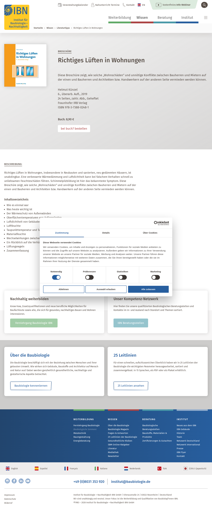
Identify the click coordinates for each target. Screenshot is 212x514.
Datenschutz (10, 503)
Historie (180, 433)
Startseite (38, 28)
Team (179, 437)
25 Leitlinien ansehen (131, 385)
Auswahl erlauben (106, 289)
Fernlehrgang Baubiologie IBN (34, 323)
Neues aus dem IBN (186, 425)
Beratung (165, 17)
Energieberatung (81, 441)
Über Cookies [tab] (150, 232)
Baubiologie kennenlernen (31, 385)
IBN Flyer (181, 453)
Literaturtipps (63, 28)
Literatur (112, 449)
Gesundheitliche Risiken (119, 441)
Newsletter (113, 457)
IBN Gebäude (183, 429)
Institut (187, 17)
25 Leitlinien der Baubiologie (121, 437)
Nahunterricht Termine (107, 5)
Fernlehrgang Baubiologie (85, 425)
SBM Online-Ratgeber (118, 445)
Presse (180, 449)
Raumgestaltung (81, 437)
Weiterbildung (119, 17)
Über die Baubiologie (118, 425)
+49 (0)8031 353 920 (88, 486)
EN (143, 5)
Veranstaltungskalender (75, 5)
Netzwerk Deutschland (187, 441)
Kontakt (130, 5)
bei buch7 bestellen (74, 128)
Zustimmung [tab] (62, 232)
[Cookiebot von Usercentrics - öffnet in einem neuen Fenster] (156, 223)
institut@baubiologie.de (130, 486)
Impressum (9, 499)
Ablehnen (64, 289)
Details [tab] (106, 232)
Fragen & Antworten (117, 433)
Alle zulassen (148, 289)
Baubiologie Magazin (117, 429)
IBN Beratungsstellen (131, 323)
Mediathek (113, 453)
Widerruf (8, 507)
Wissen (142, 17)
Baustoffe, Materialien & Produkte (153, 435)
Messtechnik (79, 433)
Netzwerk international (187, 445)
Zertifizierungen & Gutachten (155, 441)
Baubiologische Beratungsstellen (150, 427)
